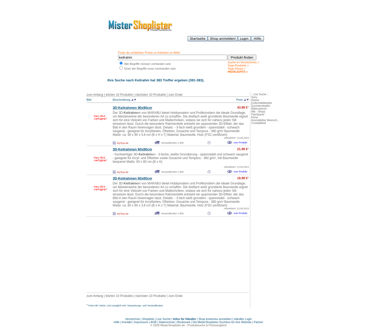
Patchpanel (257, 114)
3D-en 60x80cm (132, 149)
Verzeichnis (132, 318)
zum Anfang (95, 95)
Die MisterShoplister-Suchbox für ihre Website (222, 322)
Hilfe (117, 322)
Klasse (255, 100)
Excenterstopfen (260, 105)
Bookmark (183, 322)
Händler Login (243, 318)
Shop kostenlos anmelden (215, 318)
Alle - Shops (258, 111)
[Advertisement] (156, 254)
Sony (254, 97)
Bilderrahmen (259, 108)
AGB (154, 322)
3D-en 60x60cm (132, 178)
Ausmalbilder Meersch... (265, 120)
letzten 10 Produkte (119, 95)
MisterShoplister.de (172, 325)
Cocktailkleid (258, 123)
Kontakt (127, 322)
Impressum (141, 322)
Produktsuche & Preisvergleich (207, 325)
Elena (254, 117)
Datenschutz (167, 322)
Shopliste (148, 318)
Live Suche (164, 318)
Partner (258, 322)
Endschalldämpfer (261, 103)
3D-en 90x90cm (132, 108)
